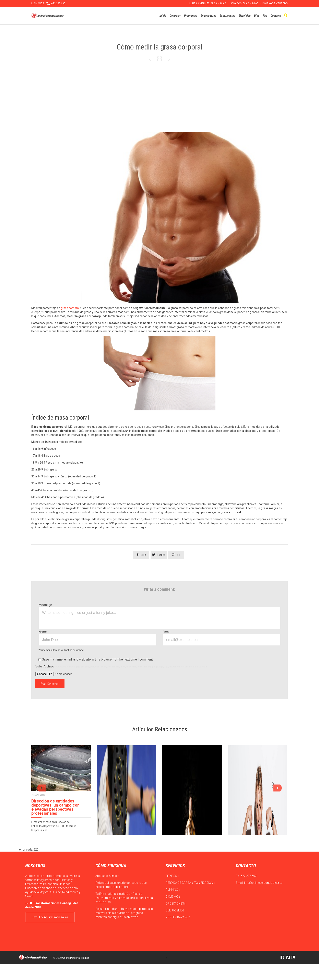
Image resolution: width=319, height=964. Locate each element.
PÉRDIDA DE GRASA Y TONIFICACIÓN (190, 882)
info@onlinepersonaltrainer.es (263, 882)
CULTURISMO (175, 910)
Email (166, 632)
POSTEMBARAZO (178, 917)
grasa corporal (70, 308)
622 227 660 (249, 875)
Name (42, 632)
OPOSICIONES (176, 903)
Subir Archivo (121, 666)
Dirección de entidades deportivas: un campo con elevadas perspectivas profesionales (55, 807)
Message (45, 605)
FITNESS (172, 875)
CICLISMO (173, 896)
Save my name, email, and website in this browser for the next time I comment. (95, 659)
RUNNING (173, 889)
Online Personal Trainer (75, 957)
